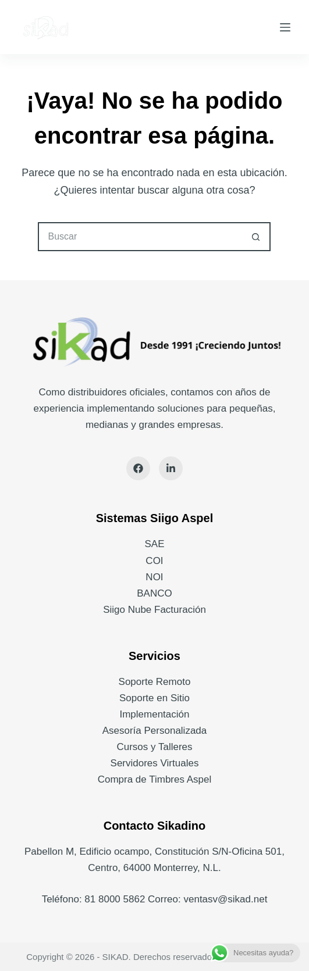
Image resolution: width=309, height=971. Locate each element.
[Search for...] (139, 236)
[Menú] (285, 27)
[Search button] (256, 236)
